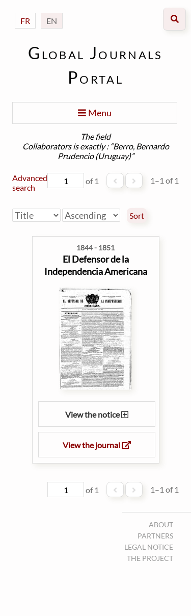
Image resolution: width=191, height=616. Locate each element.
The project (150, 558)
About (161, 524)
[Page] (65, 180)
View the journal (97, 445)
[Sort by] (36, 215)
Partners (155, 535)
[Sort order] (91, 215)
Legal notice (148, 547)
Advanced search (29, 182)
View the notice (96, 414)
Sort (136, 216)
